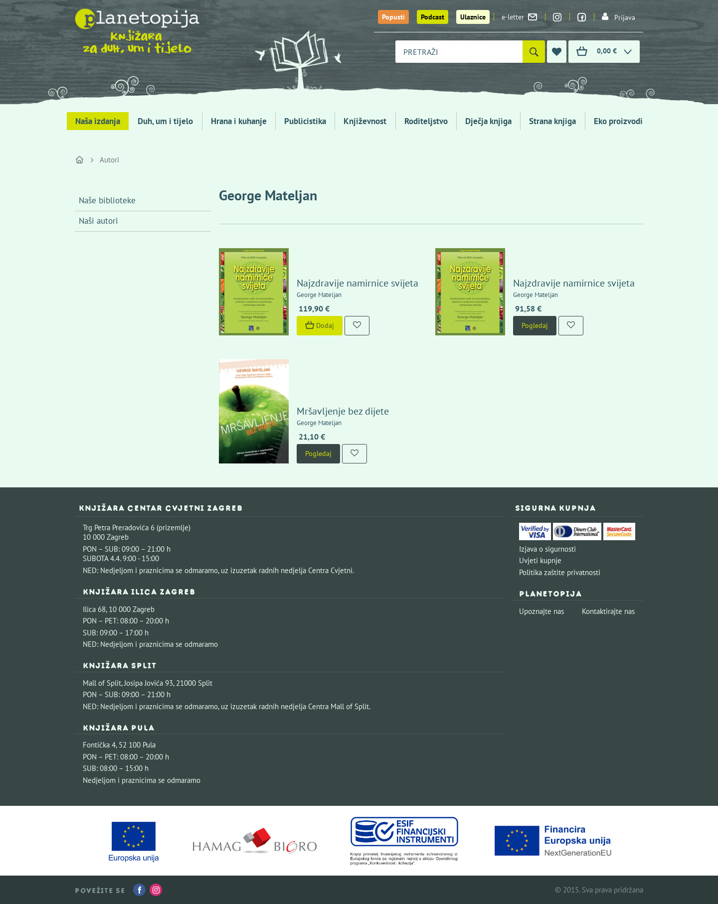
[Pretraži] (534, 51)
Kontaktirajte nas (608, 611)
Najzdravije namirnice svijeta (357, 283)
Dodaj (319, 325)
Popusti (393, 16)
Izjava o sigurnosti (547, 549)
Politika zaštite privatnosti (559, 572)
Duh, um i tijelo (165, 121)
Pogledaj (535, 325)
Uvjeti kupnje (540, 560)
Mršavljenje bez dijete (343, 411)
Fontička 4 (99, 745)
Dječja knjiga (488, 121)
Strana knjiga (552, 121)
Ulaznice (473, 16)
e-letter (519, 16)
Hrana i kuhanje (239, 121)
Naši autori (98, 220)
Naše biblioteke (107, 200)
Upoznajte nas (541, 611)
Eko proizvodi (618, 121)
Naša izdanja (97, 121)
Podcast (432, 16)
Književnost (365, 121)
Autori (109, 159)
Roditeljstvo (426, 121)
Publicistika (305, 121)
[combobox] (459, 51)
